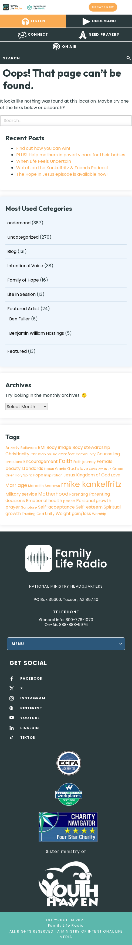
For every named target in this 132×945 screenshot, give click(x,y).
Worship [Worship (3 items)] (99, 514)
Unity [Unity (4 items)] (50, 513)
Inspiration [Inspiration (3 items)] (53, 475)
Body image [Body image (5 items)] (58, 447)
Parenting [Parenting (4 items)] (78, 494)
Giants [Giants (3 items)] (60, 468)
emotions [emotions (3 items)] (13, 461)
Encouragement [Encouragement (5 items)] (40, 461)
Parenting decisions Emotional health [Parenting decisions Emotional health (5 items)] (57, 497)
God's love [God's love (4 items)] (77, 468)
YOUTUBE (30, 718)
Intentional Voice (25, 266)
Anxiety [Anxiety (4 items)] (12, 447)
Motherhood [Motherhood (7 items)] (53, 493)
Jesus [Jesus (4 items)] (69, 475)
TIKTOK (28, 738)
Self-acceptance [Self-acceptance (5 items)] (56, 507)
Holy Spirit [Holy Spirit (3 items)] (23, 475)
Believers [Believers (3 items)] (29, 447)
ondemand (19, 223)
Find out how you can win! (43, 148)
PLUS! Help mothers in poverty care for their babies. (71, 155)
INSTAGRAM (32, 698)
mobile (124, 7)
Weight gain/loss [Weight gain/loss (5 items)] (73, 513)
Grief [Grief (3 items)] (9, 475)
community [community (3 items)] (86, 454)
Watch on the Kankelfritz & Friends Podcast (62, 168)
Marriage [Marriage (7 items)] (16, 485)
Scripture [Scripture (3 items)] (29, 507)
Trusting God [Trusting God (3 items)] (33, 514)
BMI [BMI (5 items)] (41, 447)
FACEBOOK (31, 678)
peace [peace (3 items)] (69, 501)
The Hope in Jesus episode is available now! (62, 174)
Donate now (103, 7)
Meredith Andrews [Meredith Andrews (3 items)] (44, 485)
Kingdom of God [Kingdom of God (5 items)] (93, 475)
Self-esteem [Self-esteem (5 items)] (89, 507)
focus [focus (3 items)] (49, 468)
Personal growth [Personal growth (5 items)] (93, 500)
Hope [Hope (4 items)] (38, 475)
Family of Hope (23, 280)
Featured (17, 351)
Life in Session (21, 294)
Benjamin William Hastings (36, 333)
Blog (11, 251)
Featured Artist (23, 309)
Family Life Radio (51, 7)
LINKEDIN (29, 728)
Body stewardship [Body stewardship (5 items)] (91, 447)
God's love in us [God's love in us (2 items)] (100, 469)
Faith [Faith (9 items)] (65, 461)
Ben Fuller (19, 319)
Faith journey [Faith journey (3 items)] (84, 461)
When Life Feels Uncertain (43, 161)
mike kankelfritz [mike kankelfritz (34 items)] (91, 484)
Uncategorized (23, 237)
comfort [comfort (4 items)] (66, 454)
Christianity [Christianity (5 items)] (17, 454)
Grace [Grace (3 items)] (117, 468)
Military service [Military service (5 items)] (21, 494)
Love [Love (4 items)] (115, 475)
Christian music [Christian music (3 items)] (44, 454)
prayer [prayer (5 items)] (12, 507)
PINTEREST (31, 708)
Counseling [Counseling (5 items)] (108, 454)
